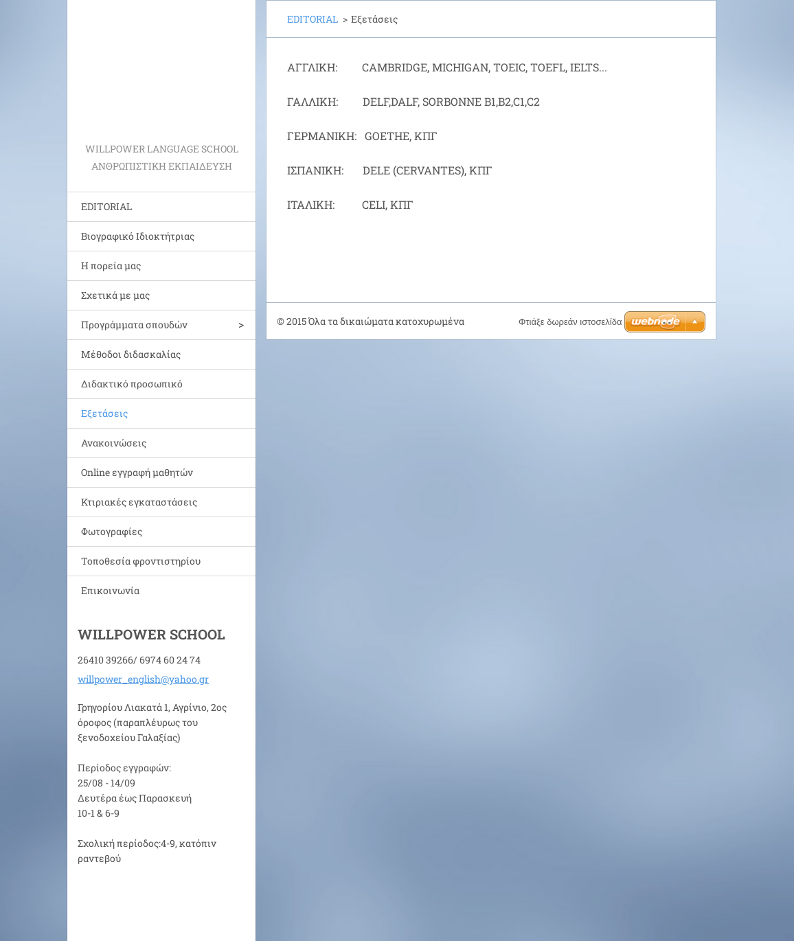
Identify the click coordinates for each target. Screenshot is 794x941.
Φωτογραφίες (111, 531)
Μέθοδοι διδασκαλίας (131, 354)
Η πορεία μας (111, 265)
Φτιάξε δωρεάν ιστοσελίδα (570, 322)
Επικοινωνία (110, 590)
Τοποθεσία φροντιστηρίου (141, 560)
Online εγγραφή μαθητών (137, 472)
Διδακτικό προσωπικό (132, 383)
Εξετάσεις (104, 413)
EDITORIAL (106, 206)
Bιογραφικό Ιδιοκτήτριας (137, 235)
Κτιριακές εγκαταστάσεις (139, 501)
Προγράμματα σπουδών (134, 324)
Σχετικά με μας (115, 295)
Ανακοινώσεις (113, 442)
